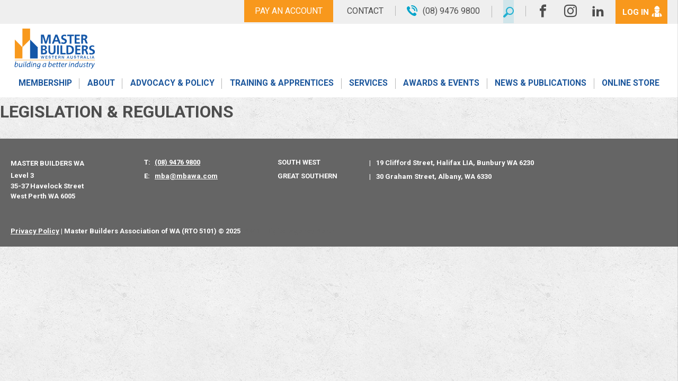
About (100, 86)
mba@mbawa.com (186, 176)
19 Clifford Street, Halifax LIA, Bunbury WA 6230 (455, 163)
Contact (361, 11)
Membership (44, 86)
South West (299, 162)
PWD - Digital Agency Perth (289, 231)
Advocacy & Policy (172, 86)
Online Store (631, 86)
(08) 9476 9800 (177, 162)
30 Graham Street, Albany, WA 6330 (434, 176)
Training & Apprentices (282, 86)
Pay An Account (285, 11)
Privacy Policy (35, 231)
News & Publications (540, 86)
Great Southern (307, 176)
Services (368, 86)
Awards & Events (440, 86)
